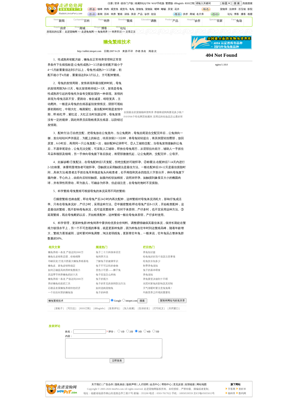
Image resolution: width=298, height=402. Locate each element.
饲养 (113, 14)
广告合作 (108, 388)
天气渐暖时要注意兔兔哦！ (158, 288)
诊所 (146, 14)
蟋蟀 (156, 9)
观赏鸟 (123, 9)
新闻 (99, 14)
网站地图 (202, 388)
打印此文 (159, 308)
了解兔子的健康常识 (107, 261)
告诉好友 (144, 308)
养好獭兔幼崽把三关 (59, 283)
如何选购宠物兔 (104, 288)
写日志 (71, 308)
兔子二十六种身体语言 (108, 252)
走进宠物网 (71, 31)
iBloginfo (179, 3)
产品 (140, 14)
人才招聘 (143, 388)
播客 (243, 14)
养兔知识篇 (149, 252)
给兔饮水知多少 (151, 261)
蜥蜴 (163, 9)
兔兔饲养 (103, 31)
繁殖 (120, 14)
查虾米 (242, 392)
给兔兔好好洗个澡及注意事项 (159, 256)
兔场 (236, 20)
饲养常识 (117, 31)
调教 (148, 20)
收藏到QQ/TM (142, 3)
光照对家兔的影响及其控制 (158, 283)
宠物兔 (139, 9)
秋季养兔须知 (150, 265)
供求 (185, 14)
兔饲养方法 (102, 256)
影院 (250, 9)
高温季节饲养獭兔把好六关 (63, 274)
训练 (126, 14)
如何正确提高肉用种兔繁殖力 (64, 270)
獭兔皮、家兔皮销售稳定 (61, 265)
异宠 (170, 9)
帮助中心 (167, 388)
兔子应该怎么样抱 (106, 274)
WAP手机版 (157, 3)
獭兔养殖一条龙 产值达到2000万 (65, 252)
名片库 (200, 14)
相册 (250, 14)
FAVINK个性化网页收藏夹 (138, 116)
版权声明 (131, 388)
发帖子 (59, 308)
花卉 (176, 9)
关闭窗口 (174, 308)
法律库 (233, 9)
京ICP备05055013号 (204, 397)
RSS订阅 (189, 3)
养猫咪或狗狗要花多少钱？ (169, 112)
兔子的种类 (102, 292)
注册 (110, 3)
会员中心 (155, 388)
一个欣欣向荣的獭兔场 (60, 292)
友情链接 (190, 388)
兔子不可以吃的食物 (107, 265)
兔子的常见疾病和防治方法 (111, 283)
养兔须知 (148, 274)
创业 (153, 14)
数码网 (242, 397)
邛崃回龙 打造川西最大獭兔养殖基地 (68, 261)
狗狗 (106, 9)
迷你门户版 (127, 3)
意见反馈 (178, 388)
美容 (133, 14)
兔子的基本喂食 (151, 270)
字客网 (231, 392)
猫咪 (99, 9)
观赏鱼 (114, 9)
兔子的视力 (102, 279)
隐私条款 (120, 388)
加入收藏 (129, 308)
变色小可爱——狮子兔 (108, 270)
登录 (116, 3)
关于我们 (96, 388)
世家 (215, 20)
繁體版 (169, 3)
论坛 (229, 14)
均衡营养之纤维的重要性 (156, 292)
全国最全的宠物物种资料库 (139, 112)
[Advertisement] (155, 83)
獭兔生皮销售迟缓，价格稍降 (64, 256)
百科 (106, 14)
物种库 (231, 397)
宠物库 (223, 9)
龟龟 (131, 9)
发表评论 (114, 308)
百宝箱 (242, 9)
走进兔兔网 (87, 31)
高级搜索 (247, 3)
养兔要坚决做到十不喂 (155, 279)
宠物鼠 (149, 9)
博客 (236, 14)
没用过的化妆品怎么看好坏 (168, 116)
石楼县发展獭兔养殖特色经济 (64, 288)
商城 (192, 14)
